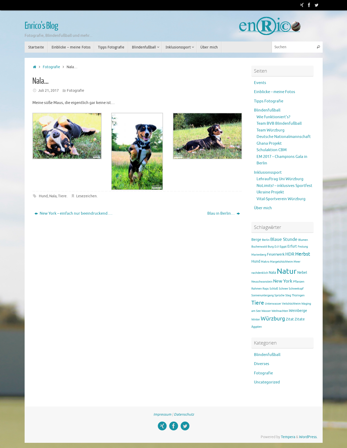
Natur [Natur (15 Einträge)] (286, 271)
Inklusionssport (268, 172)
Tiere (62, 196)
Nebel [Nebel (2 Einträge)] (302, 272)
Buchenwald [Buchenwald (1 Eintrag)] (259, 246)
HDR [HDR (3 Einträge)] (289, 254)
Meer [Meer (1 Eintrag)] (297, 261)
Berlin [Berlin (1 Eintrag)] (266, 240)
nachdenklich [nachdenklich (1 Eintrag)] (259, 273)
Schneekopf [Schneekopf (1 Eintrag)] (296, 288)
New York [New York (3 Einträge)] (282, 281)
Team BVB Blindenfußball (279, 123)
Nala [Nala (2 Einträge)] (272, 272)
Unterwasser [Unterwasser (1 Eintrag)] (273, 303)
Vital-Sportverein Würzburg (281, 199)
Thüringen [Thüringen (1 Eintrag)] (298, 295)
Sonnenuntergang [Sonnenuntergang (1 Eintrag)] (262, 295)
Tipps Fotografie (268, 101)
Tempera (288, 437)
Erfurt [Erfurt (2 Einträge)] (292, 246)
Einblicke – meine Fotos (274, 91)
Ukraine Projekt (270, 192)
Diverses (261, 363)
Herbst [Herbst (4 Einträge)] (302, 254)
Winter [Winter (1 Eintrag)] (255, 319)
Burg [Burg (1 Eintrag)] (271, 246)
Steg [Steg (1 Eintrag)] (288, 295)
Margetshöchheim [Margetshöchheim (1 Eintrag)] (281, 261)
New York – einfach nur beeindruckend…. (73, 213)
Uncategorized (267, 382)
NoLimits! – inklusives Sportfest (284, 185)
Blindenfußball (267, 110)
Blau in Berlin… (223, 213)
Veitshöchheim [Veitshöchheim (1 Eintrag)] (291, 303)
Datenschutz (184, 414)
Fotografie (51, 67)
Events (260, 82)
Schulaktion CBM (272, 150)
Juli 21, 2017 (48, 90)
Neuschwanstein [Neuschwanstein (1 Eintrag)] (261, 281)
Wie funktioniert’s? (273, 117)
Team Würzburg (271, 130)
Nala (52, 196)
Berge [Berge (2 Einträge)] (256, 239)
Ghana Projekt (269, 143)
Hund (43, 196)
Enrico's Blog (41, 26)
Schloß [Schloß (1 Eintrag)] (274, 288)
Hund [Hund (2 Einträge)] (255, 261)
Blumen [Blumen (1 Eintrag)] (303, 240)
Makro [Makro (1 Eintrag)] (265, 261)
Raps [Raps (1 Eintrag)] (266, 288)
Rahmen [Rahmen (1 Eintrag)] (256, 288)
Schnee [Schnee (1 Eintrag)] (283, 288)
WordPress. (308, 437)
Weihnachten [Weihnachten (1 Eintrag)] (280, 311)
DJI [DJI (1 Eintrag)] (276, 246)
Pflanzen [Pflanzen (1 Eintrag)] (298, 281)
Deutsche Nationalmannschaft (284, 136)
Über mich (263, 208)
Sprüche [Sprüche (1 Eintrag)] (279, 295)
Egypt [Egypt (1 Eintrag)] (283, 246)
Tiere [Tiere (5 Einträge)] (257, 302)
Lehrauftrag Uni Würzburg (280, 179)
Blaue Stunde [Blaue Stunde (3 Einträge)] (284, 239)
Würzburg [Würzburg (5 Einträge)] (273, 318)
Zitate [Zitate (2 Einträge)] (300, 319)
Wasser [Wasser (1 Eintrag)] (266, 311)
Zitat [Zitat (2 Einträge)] (290, 319)
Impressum (162, 414)
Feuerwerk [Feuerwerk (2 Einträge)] (276, 254)
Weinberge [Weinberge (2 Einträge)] (298, 310)
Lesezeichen (86, 196)
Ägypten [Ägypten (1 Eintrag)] (256, 326)
